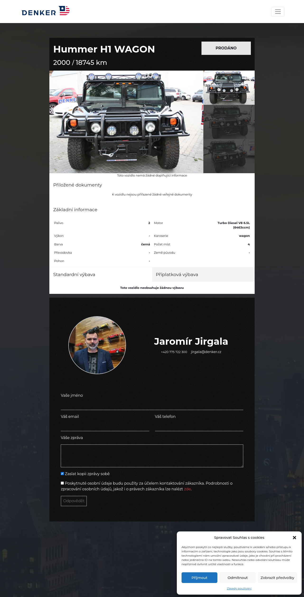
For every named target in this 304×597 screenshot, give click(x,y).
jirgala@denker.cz (206, 352)
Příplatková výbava (177, 274)
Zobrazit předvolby (277, 577)
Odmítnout (238, 577)
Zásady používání (239, 588)
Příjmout (199, 577)
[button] (294, 537)
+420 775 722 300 (174, 352)
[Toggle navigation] (278, 11)
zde (187, 489)
